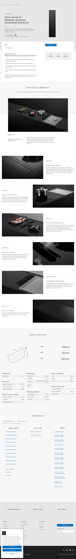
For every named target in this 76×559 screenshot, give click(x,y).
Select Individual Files (9, 421)
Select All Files (21, 421)
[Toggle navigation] (74, 1)
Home (3, 4)
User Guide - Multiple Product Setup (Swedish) (62, 473)
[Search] (72, 1)
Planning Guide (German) (13, 457)
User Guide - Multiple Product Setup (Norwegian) (62, 478)
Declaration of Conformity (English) (62, 482)
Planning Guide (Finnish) (13, 450)
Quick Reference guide (62, 431)
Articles (22, 528)
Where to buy (65, 525)
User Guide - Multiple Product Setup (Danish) (62, 436)
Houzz (73, 550)
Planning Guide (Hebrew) (13, 464)
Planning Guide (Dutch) (13, 453)
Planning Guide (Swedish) (13, 439)
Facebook (64, 550)
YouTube (70, 550)
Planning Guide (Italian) (13, 446)
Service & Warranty (62, 486)
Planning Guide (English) (13, 432)
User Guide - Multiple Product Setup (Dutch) (62, 454)
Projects (22, 526)
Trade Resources (42, 529)
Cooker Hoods (8, 4)
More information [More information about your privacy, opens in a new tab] (17, 544)
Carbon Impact (24, 535)
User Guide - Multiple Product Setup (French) (62, 449)
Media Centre (23, 537)
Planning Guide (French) (13, 442)
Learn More (26, 36)
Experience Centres (25, 524)
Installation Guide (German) (38, 435)
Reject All (12, 550)
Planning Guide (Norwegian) (13, 435)
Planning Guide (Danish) (13, 460)
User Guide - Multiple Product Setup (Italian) (62, 468)
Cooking (4, 524)
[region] (12, 543)
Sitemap (28, 554)
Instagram (67, 550)
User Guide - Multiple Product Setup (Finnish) (62, 458)
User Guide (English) (62, 445)
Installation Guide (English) (38, 432)
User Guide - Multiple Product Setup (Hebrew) (62, 463)
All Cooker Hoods (16, 4)
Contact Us (41, 524)
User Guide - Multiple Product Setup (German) (62, 441)
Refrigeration (5, 528)
